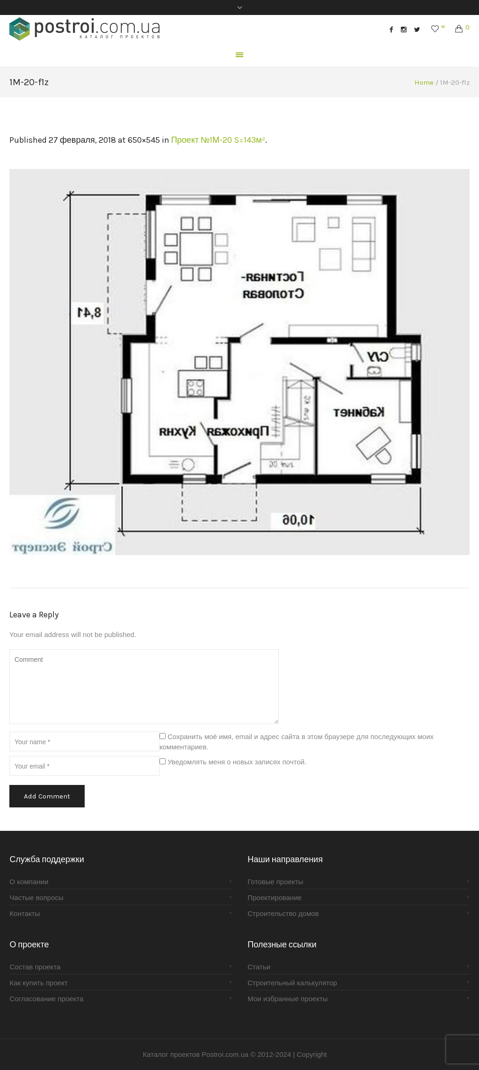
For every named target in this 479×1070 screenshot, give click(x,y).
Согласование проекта (47, 999)
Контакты (25, 913)
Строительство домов (283, 913)
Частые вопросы (37, 897)
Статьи (258, 967)
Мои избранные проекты (287, 999)
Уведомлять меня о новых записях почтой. (236, 762)
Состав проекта (35, 967)
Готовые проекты (275, 882)
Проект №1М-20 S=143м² (218, 140)
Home (424, 82)
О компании (29, 882)
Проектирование (274, 897)
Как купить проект (39, 983)
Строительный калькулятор (292, 983)
